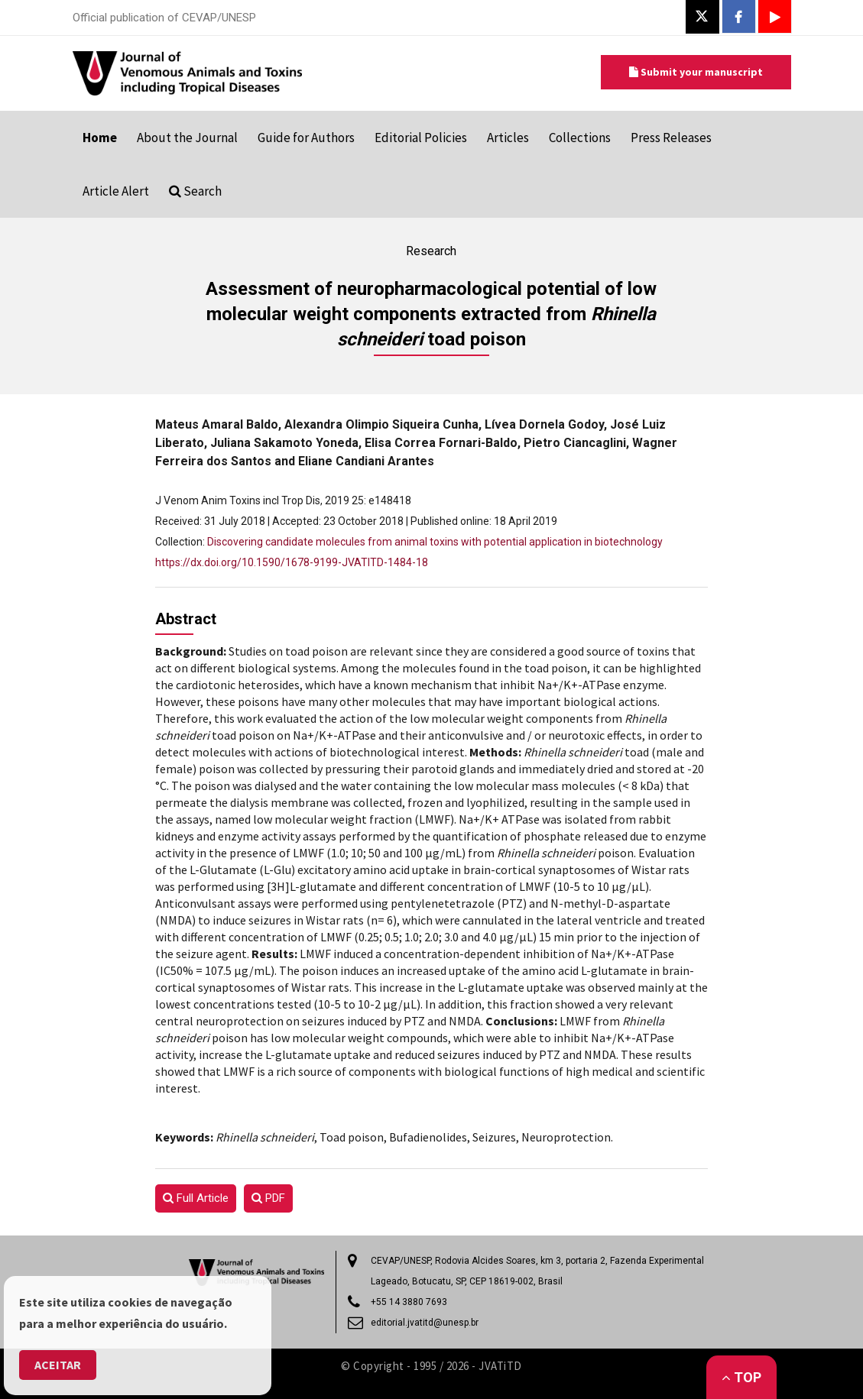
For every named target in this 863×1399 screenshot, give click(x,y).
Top (741, 1377)
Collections (580, 137)
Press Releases (671, 137)
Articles (508, 137)
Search (195, 191)
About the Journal (187, 137)
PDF (268, 1198)
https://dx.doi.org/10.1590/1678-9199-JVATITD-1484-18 (291, 562)
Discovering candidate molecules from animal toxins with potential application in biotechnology (435, 542)
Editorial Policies (421, 137)
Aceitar (57, 1364)
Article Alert (116, 191)
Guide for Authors (306, 137)
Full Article (196, 1198)
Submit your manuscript (696, 72)
